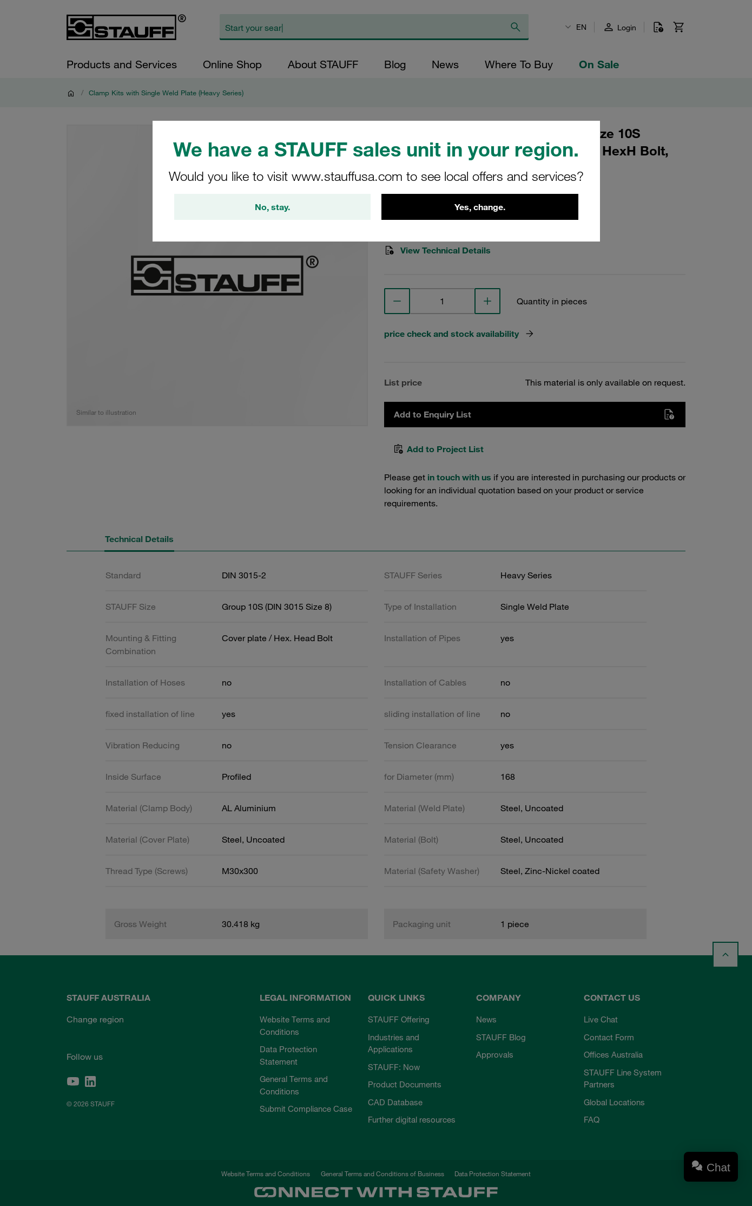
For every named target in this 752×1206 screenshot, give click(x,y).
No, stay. (272, 206)
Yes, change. (479, 206)
